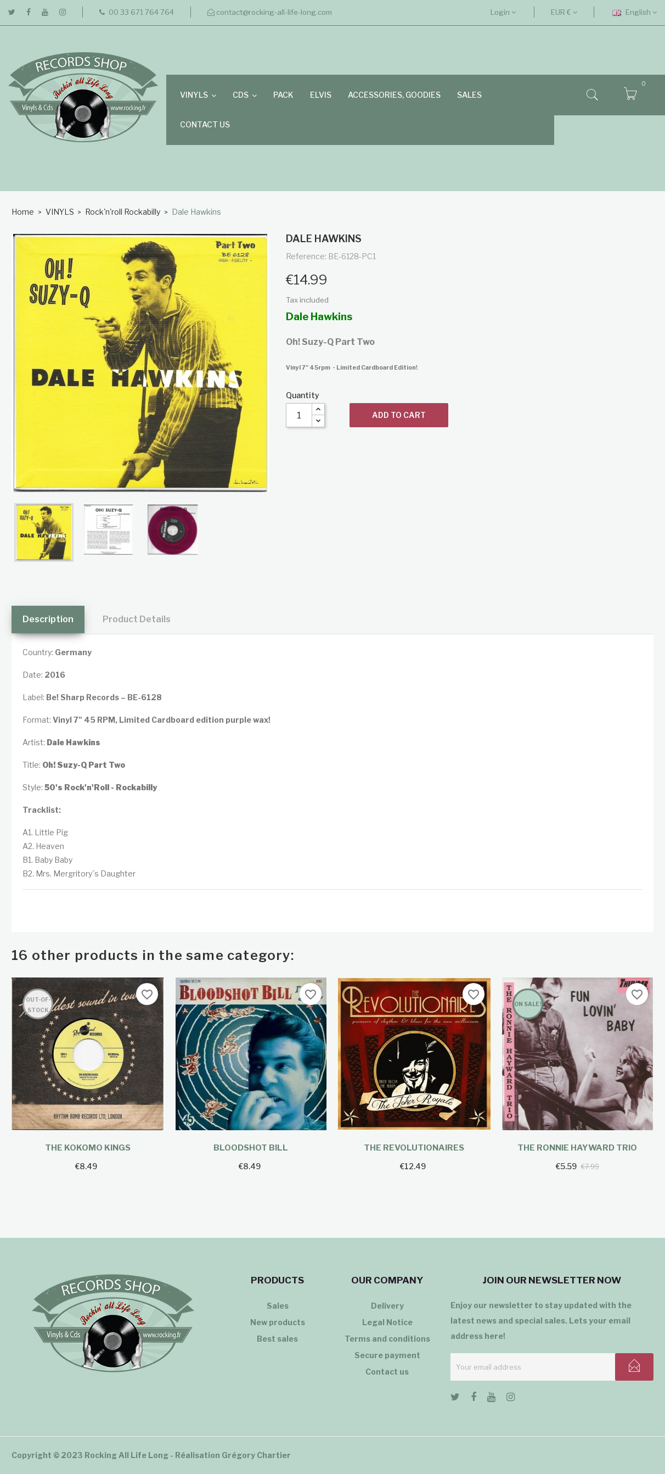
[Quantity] (299, 415)
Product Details (137, 619)
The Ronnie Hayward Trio (577, 1148)
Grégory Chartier (256, 1455)
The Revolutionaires (414, 1148)
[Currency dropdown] (564, 12)
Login (503, 12)
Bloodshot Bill (250, 1148)
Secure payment (387, 1355)
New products (277, 1322)
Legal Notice (387, 1322)
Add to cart (399, 415)
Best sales (277, 1338)
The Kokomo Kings (88, 1148)
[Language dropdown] (634, 12)
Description (48, 619)
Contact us (387, 1371)
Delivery (387, 1305)
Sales (278, 1305)
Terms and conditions (387, 1338)
